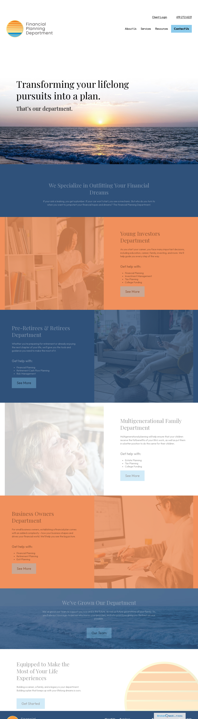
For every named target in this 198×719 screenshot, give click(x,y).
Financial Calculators (163, 690)
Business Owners (129, 703)
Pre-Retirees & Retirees (132, 690)
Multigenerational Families (133, 697)
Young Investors (128, 684)
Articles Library (160, 684)
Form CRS (17, 717)
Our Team (109, 684)
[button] (131, 18)
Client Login (159, 6)
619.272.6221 (184, 6)
